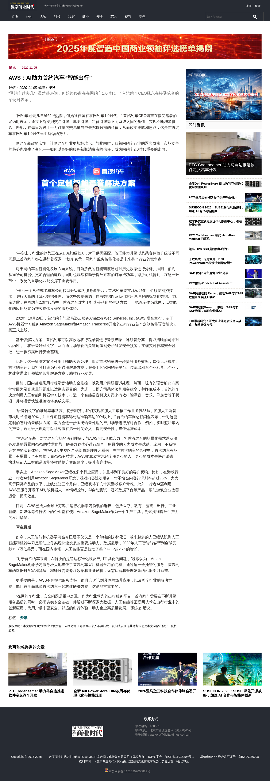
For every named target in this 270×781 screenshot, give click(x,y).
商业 (85, 16)
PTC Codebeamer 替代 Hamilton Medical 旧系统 (212, 237)
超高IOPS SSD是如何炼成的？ (209, 249)
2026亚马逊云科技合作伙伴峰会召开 (213, 197)
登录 (258, 6)
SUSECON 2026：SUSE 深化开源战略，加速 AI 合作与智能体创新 (232, 693)
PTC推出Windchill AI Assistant (210, 283)
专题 (142, 16)
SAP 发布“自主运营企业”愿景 (208, 273)
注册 (249, 6)
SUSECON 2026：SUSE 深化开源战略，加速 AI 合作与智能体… (216, 209)
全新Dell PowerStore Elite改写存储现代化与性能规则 (216, 185)
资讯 (12, 67)
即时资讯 (197, 125)
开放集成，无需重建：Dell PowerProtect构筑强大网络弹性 (210, 260)
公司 (29, 16)
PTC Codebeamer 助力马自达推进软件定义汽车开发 (36, 693)
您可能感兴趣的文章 (26, 647)
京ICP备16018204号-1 (179, 756)
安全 (99, 16)
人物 (43, 16)
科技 (57, 16)
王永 (52, 88)
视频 (128, 16)
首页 (15, 16)
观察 (71, 16)
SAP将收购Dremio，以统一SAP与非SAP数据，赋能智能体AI (213, 309)
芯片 (114, 16)
